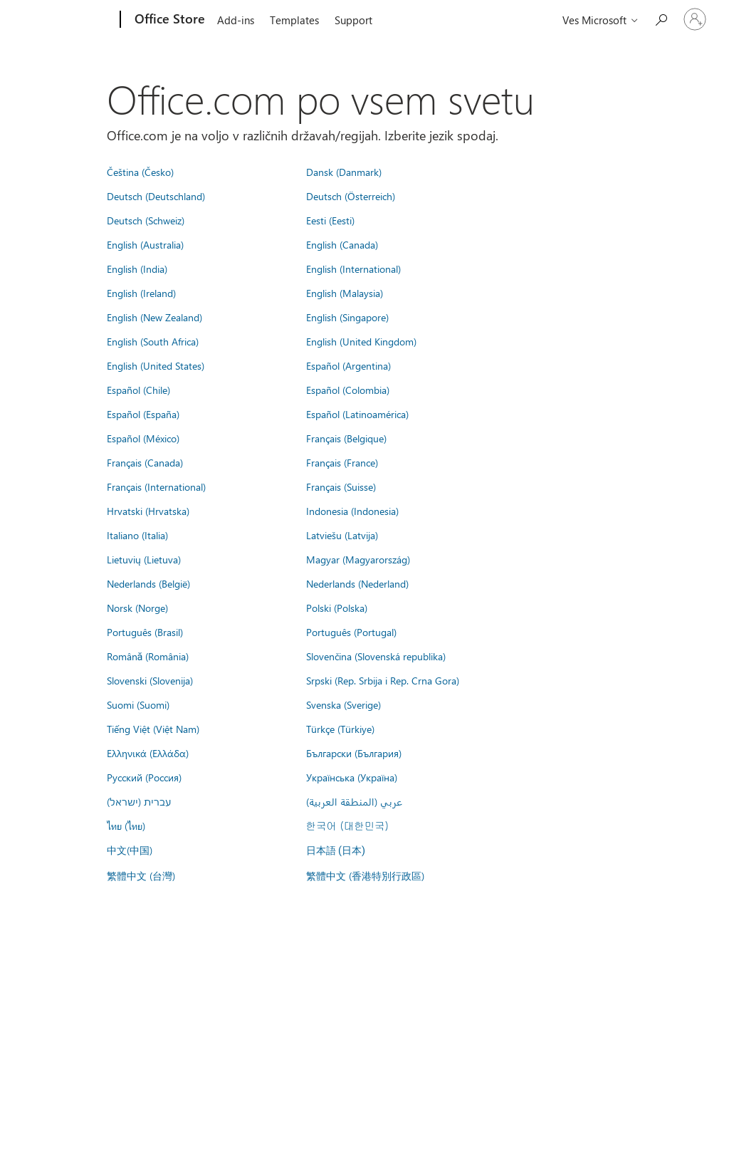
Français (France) (342, 462)
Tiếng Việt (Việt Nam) (153, 729)
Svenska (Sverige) (343, 704)
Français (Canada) (145, 462)
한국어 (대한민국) (347, 825)
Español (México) (143, 438)
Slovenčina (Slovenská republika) (376, 656)
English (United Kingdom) (361, 341)
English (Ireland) (141, 293)
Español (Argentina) (348, 365)
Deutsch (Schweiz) (145, 220)
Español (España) (143, 414)
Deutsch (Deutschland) (156, 196)
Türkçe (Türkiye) (340, 729)
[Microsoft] (66, 20)
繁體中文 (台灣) (141, 875)
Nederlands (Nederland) (357, 583)
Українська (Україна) (351, 777)
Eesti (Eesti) (330, 220)
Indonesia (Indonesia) (352, 511)
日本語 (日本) (336, 851)
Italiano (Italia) (137, 535)
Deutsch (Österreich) (350, 196)
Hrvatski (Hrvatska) (148, 511)
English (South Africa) (153, 341)
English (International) (353, 268)
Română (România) (148, 656)
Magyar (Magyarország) (358, 559)
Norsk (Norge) (137, 607)
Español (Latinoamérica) (357, 414)
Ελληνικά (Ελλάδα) (148, 753)
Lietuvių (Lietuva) (144, 559)
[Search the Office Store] (660, 18)
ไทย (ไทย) (126, 825)
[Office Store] (168, 20)
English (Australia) (145, 244)
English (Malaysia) (344, 293)
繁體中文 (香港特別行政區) (365, 875)
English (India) (137, 268)
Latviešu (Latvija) (342, 535)
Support (353, 20)
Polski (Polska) (336, 607)
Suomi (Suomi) (138, 704)
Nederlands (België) (148, 583)
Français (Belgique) (346, 438)
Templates (294, 20)
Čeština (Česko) (140, 172)
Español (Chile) (138, 389)
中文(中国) (129, 850)
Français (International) (156, 486)
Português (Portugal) (351, 632)
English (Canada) (342, 244)
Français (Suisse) (341, 486)
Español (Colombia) (347, 389)
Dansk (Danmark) (344, 172)
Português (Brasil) (145, 632)
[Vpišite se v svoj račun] (695, 19)
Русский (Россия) (144, 777)
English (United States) (155, 365)
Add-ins (235, 20)
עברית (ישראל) (139, 801)
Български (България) (354, 753)
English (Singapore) (347, 317)
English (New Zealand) (154, 317)
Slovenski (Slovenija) (150, 680)
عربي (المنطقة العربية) (354, 801)
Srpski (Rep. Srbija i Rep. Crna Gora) (382, 680)
